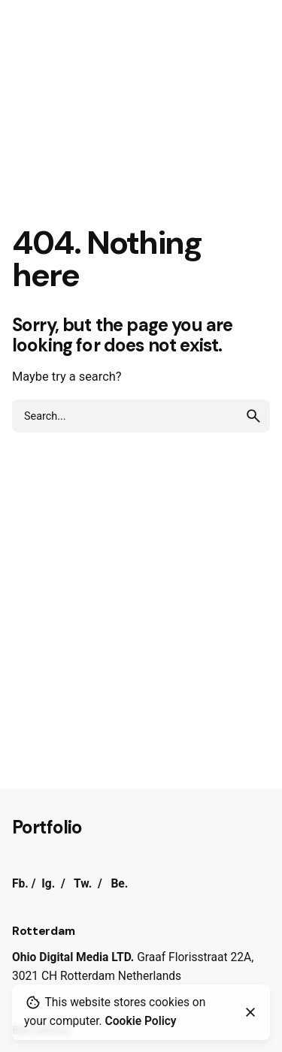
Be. (119, 884)
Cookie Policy (141, 1021)
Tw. (83, 884)
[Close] (250, 1012)
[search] (253, 416)
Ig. (48, 884)
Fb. (20, 884)
